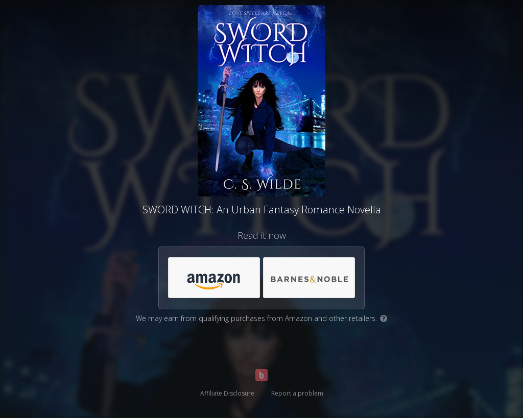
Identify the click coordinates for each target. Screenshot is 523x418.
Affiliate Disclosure (227, 393)
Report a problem (297, 393)
